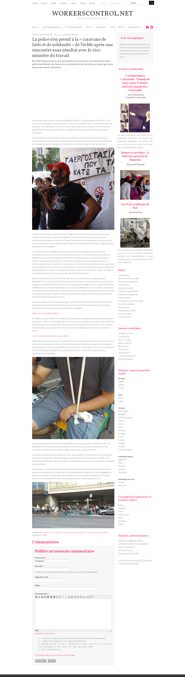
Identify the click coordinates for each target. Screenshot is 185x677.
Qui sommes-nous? (115, 3)
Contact (102, 3)
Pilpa (120, 518)
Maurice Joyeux (124, 339)
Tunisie (121, 388)
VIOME (44, 535)
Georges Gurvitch (125, 333)
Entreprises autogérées (128, 294)
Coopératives (124, 275)
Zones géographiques (52, 27)
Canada (121, 482)
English (67, 35)
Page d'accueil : (42, 577)
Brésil (120, 462)
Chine (120, 397)
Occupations (123, 284)
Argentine (122, 459)
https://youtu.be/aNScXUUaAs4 (45, 313)
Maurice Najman (125, 343)
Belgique (122, 414)
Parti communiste (125, 288)
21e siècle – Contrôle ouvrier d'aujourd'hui (69, 532)
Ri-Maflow (122, 521)
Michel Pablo (123, 346)
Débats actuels (134, 27)
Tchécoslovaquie (125, 417)
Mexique (121, 466)
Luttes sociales (124, 297)
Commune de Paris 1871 (128, 563)
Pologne (122, 430)
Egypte (121, 384)
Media (120, 27)
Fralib (120, 511)
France (121, 420)
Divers (88, 27)
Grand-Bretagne (125, 449)
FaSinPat (122, 508)
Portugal (122, 433)
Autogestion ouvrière (127, 310)
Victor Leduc (123, 349)
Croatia (121, 440)
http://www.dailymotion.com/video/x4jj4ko (51, 336)
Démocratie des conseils (128, 278)
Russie (121, 436)
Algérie (121, 381)
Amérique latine (125, 456)
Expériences (101, 27)
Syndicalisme (124, 307)
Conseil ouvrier (124, 317)
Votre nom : (41, 557)
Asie (120, 395)
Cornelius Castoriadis (127, 355)
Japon (121, 401)
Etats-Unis (122, 485)
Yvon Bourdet (124, 352)
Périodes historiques (73, 27)
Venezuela (122, 472)
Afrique (121, 378)
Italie (120, 427)
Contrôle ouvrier (125, 313)
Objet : (38, 585)
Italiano (75, 35)
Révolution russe (125, 550)
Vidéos (113, 27)
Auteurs (35, 27)
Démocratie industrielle (128, 281)
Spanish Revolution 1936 (128, 553)
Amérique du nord (126, 479)
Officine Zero (123, 514)
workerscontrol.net (92, 13)
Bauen (121, 505)
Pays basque (123, 411)
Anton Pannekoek (125, 359)
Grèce (46, 532)
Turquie (121, 446)
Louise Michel (124, 336)
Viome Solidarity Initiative (42, 35)
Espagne (122, 443)
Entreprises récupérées (99, 532)
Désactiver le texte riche (45, 633)
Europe (121, 408)
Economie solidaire (126, 304)
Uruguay (121, 469)
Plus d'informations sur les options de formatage (55, 655)
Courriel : (39, 566)
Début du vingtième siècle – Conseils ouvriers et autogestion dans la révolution (133, 543)
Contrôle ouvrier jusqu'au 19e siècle (135, 560)
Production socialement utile (130, 301)
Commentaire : (42, 593)
